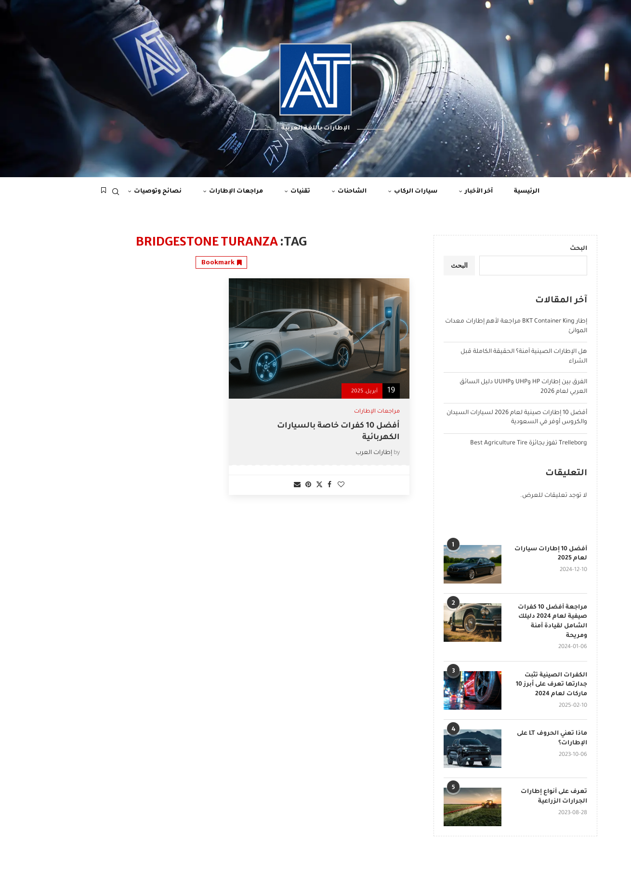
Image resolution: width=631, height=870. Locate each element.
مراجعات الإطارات (236, 191)
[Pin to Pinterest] (308, 485)
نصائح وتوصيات (158, 191)
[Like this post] (341, 485)
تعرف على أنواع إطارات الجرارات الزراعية (554, 797)
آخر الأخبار (479, 191)
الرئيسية (526, 191)
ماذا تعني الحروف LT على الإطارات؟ (552, 738)
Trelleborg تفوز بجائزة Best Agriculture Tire (528, 443)
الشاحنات (352, 191)
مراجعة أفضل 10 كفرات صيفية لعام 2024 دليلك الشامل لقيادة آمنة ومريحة (552, 621)
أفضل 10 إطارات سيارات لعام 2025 (550, 554)
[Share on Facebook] (329, 485)
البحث (578, 249)
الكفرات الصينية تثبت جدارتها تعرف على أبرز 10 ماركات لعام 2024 (551, 685)
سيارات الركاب (415, 191)
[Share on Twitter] (319, 485)
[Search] (115, 192)
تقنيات (300, 191)
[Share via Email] (297, 485)
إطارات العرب (373, 453)
